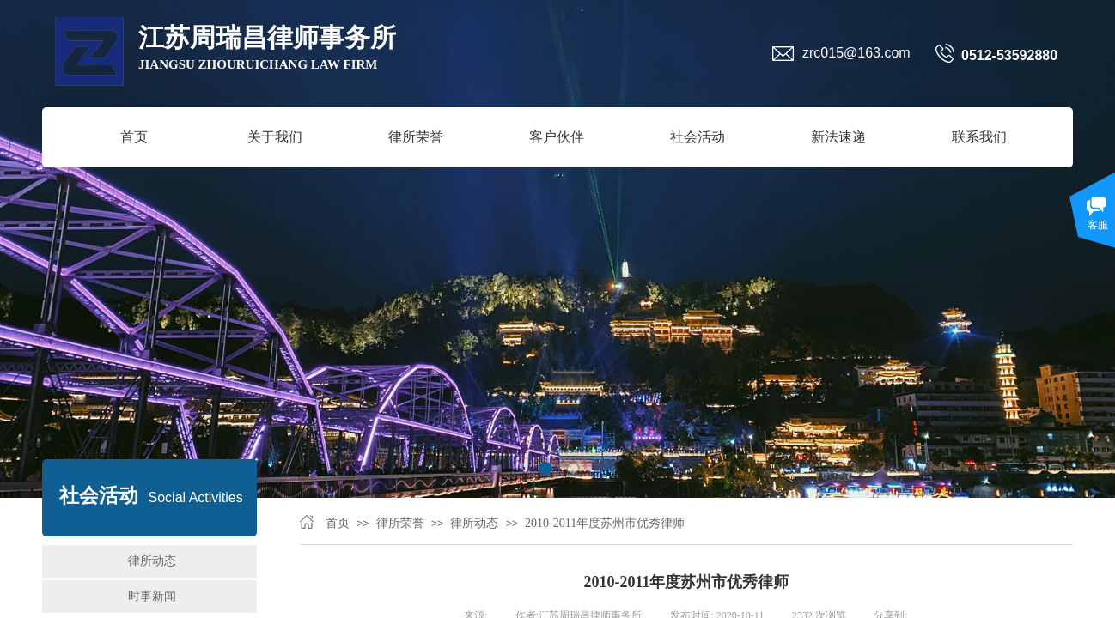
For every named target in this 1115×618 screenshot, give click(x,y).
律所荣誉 (415, 137)
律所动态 (474, 523)
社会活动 (697, 137)
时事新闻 (152, 596)
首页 (134, 137)
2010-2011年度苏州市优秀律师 (605, 523)
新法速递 (838, 137)
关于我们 (274, 137)
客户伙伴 (556, 137)
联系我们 (979, 137)
